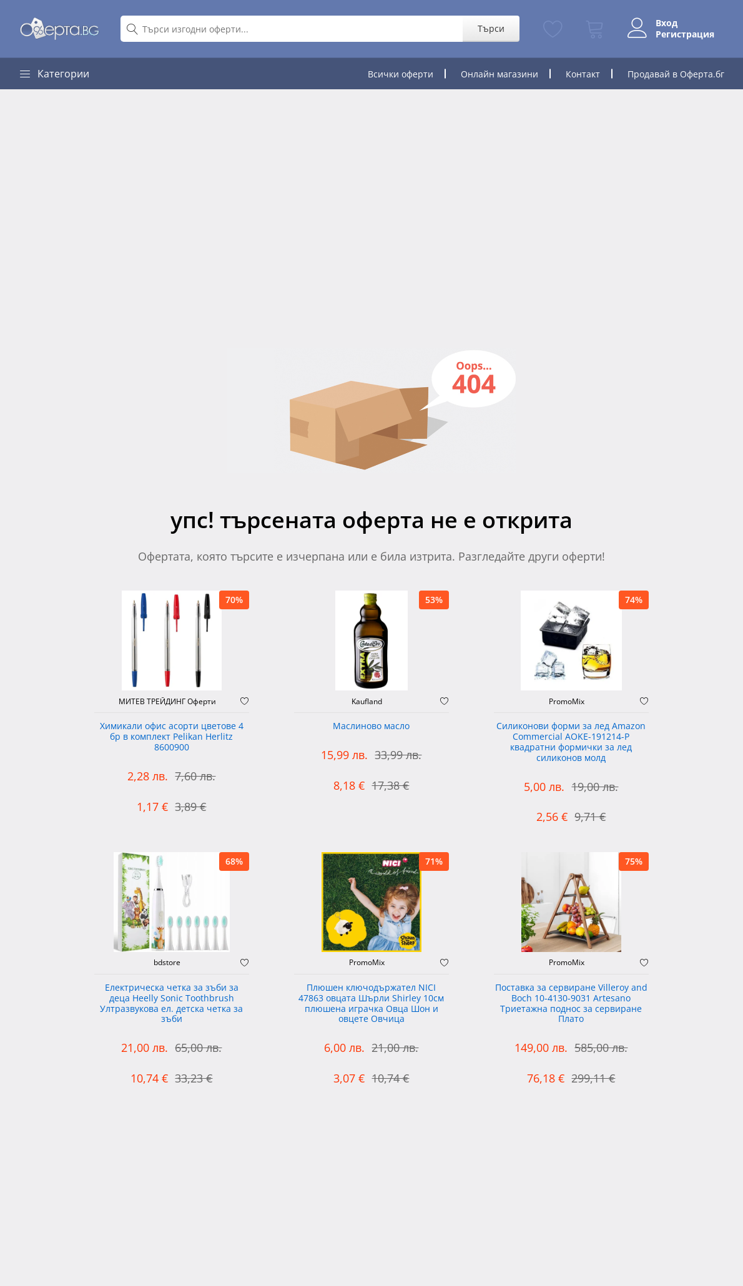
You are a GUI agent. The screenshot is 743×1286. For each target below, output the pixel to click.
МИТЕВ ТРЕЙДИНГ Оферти (167, 701)
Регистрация (685, 34)
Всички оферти (400, 74)
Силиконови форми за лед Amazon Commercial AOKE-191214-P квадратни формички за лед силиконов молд (571, 742)
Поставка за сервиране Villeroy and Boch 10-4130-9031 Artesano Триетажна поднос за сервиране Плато (571, 1003)
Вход (666, 23)
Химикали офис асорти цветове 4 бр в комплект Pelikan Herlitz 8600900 (172, 737)
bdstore (167, 962)
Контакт (583, 74)
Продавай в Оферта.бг (675, 74)
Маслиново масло (371, 726)
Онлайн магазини (499, 74)
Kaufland (367, 701)
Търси (491, 28)
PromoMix (566, 701)
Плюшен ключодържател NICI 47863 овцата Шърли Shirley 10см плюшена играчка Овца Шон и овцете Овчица (371, 1003)
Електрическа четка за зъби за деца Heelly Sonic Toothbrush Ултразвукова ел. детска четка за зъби (171, 1003)
